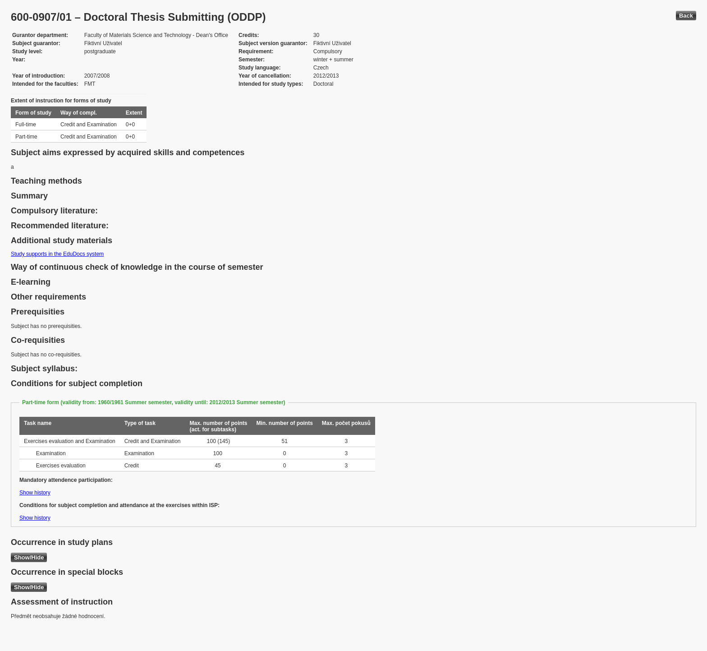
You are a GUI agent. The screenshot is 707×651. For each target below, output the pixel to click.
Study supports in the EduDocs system (57, 254)
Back (686, 15)
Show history (34, 492)
